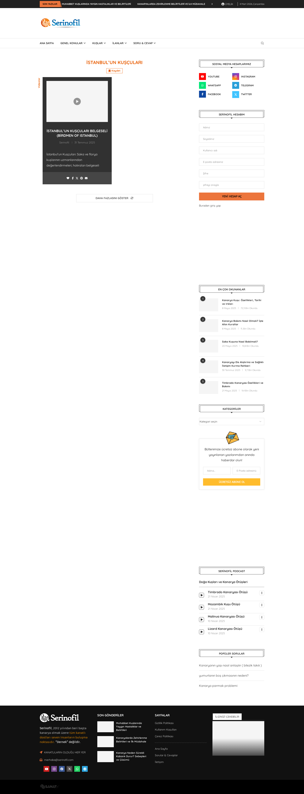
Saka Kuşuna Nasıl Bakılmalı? (240, 341)
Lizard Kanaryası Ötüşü (225, 629)
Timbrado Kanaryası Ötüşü (228, 592)
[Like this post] (68, 178)
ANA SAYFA (47, 43)
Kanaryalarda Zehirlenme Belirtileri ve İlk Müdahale (171, 3)
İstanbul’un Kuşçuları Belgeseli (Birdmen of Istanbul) (77, 133)
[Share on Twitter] (77, 178)
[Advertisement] (194, 22)
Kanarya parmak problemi (218, 686)
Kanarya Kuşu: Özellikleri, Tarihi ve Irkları (241, 302)
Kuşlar (97, 43)
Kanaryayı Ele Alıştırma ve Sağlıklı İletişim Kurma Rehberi (243, 364)
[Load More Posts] (114, 198)
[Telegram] (248, 85)
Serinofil (64, 142)
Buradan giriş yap (210, 205)
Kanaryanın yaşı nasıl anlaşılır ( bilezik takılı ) (230, 665)
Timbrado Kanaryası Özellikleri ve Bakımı (242, 384)
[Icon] (77, 101)
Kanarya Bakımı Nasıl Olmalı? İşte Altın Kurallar (242, 322)
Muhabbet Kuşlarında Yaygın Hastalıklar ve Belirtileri (96, 3)
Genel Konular (71, 43)
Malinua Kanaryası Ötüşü (226, 616)
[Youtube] (215, 76)
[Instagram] (248, 76)
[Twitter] (248, 94)
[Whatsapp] (215, 85)
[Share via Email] (86, 178)
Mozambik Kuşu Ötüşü (224, 604)
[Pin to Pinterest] (81, 178)
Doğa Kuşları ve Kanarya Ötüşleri (223, 582)
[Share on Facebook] (73, 178)
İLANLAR (118, 43)
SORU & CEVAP (143, 43)
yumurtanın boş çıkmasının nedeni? (224, 675)
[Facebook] (215, 94)
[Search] (262, 43)
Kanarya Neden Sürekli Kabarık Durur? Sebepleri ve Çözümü (131, 756)
